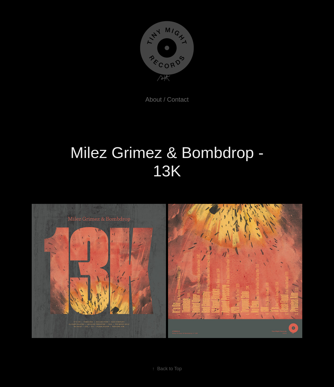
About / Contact (166, 99)
